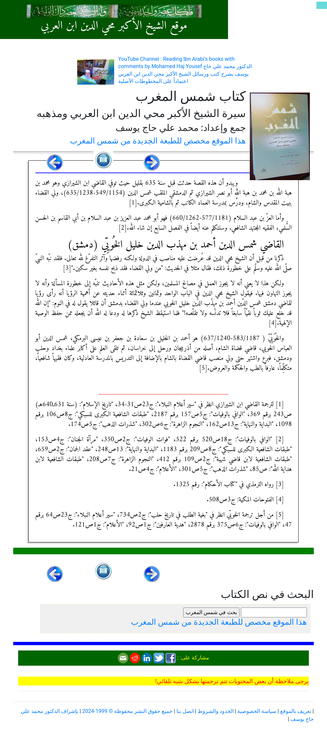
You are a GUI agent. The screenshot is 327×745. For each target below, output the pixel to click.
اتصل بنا (185, 711)
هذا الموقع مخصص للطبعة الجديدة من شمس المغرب (158, 140)
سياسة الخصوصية (256, 711)
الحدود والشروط (216, 711)
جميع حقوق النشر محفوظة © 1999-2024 (127, 711)
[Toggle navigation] (321, 5)
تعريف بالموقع (295, 711)
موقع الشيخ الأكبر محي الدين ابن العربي (114, 26)
